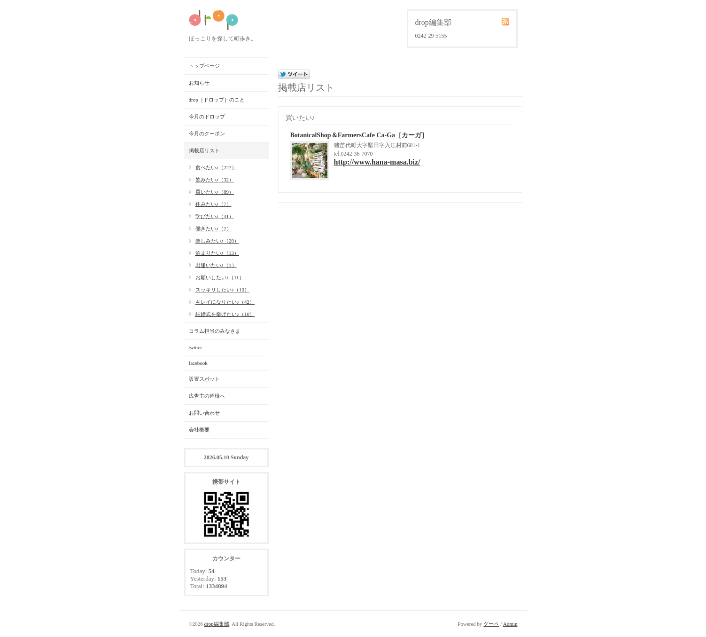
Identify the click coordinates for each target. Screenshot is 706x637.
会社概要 (199, 430)
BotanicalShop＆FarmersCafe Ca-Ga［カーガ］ (359, 135)
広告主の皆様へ (207, 396)
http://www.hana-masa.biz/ (377, 162)
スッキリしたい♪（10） (222, 289)
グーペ (491, 624)
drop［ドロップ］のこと (217, 99)
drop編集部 (216, 624)
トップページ (204, 66)
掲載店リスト (204, 150)
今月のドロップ (207, 116)
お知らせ (199, 83)
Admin (510, 624)
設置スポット (204, 379)
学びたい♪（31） (214, 216)
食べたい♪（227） (216, 167)
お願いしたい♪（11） (219, 277)
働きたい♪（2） (213, 228)
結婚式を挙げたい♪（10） (225, 314)
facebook (198, 363)
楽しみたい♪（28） (217, 241)
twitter (195, 347)
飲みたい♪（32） (214, 179)
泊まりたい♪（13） (217, 253)
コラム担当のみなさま (215, 331)
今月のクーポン (207, 133)
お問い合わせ (204, 413)
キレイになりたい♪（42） (225, 302)
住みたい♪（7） (213, 204)
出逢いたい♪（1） (216, 265)
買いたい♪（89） (214, 192)
